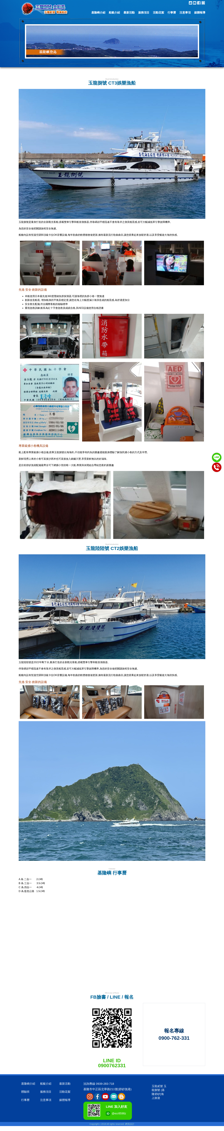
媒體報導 (199, 12)
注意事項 (185, 12)
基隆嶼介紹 (98, 12)
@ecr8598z (109, 1114)
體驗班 (25, 1091)
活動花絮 (158, 12)
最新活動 (129, 12)
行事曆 (172, 12)
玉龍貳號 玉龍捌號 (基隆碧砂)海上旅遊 (159, 1092)
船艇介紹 (114, 12)
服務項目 (143, 12)
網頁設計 (129, 1124)
